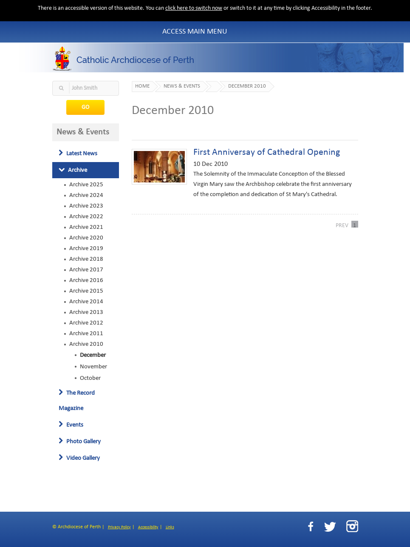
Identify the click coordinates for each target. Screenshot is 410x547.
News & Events (182, 86)
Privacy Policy (119, 527)
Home (142, 86)
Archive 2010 (86, 344)
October (90, 378)
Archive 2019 (86, 248)
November (93, 366)
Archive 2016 (86, 280)
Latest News (78, 153)
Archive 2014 (86, 301)
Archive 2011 (86, 333)
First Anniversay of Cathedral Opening (266, 152)
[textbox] (85, 88)
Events (71, 425)
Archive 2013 (86, 312)
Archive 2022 (86, 216)
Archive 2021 (86, 227)
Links (170, 527)
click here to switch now (193, 8)
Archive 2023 (86, 205)
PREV (342, 225)
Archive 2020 (86, 237)
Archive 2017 (86, 269)
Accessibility (148, 527)
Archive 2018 (86, 259)
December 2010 (247, 86)
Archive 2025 (86, 184)
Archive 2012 (86, 322)
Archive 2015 (86, 291)
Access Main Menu (194, 32)
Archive (73, 170)
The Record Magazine (77, 401)
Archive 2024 (86, 195)
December (93, 355)
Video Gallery (79, 458)
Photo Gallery (80, 441)
